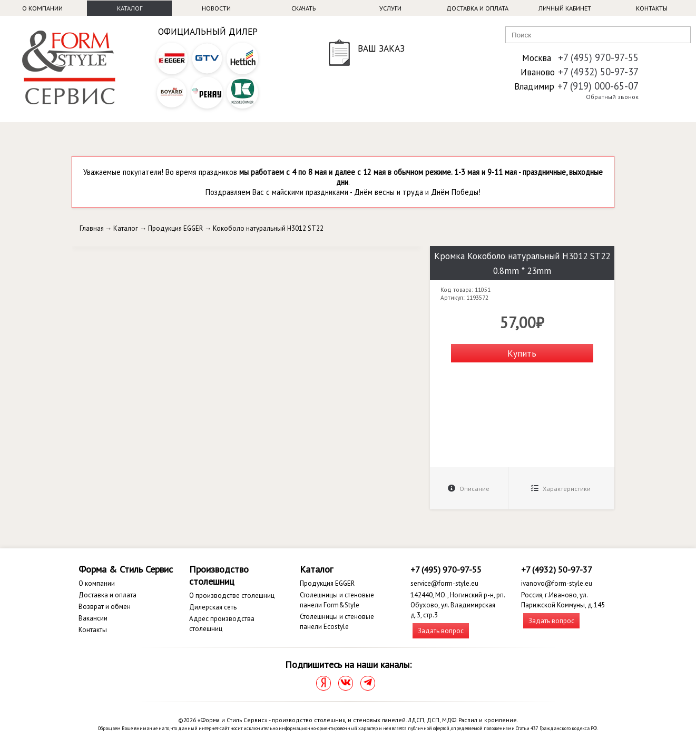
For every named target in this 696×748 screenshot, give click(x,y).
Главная (92, 228)
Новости (216, 8)
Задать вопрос (441, 630)
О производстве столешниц (232, 595)
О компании (42, 8)
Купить (521, 353)
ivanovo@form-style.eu (556, 583)
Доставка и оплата (477, 8)
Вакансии (93, 618)
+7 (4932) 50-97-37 (598, 71)
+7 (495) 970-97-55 (598, 57)
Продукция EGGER (175, 228)
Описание (468, 489)
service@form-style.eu (444, 583)
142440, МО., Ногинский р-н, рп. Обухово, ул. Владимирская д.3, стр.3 (457, 604)
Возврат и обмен (105, 606)
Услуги (390, 8)
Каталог (129, 8)
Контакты (652, 8)
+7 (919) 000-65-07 (598, 86)
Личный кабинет (564, 8)
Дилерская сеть (213, 607)
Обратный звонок (612, 97)
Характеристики (561, 489)
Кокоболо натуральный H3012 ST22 (268, 228)
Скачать (303, 8)
